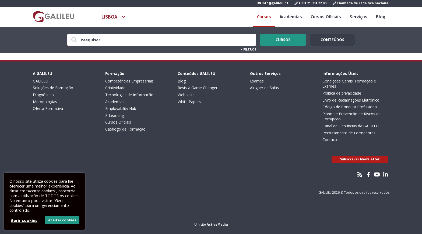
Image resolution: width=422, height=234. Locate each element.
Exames (257, 81)
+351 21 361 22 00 (310, 3)
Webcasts (186, 94)
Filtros (248, 49)
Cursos (264, 16)
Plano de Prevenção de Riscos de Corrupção (351, 116)
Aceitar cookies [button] (62, 220)
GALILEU (40, 81)
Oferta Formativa (48, 108)
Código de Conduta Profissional (350, 106)
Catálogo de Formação (125, 129)
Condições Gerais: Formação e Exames (349, 83)
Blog (380, 16)
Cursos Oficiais (326, 16)
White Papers (189, 101)
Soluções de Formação (53, 87)
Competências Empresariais (129, 81)
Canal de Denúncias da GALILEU (350, 125)
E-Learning (114, 115)
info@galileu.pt (273, 3)
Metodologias (45, 101)
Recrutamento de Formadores (348, 132)
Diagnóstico (43, 94)
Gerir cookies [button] (24, 220)
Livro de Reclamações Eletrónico (350, 100)
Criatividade (115, 87)
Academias (291, 16)
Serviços (358, 16)
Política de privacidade (341, 93)
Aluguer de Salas (264, 87)
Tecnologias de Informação (129, 94)
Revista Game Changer (197, 87)
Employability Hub (120, 108)
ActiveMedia (217, 224)
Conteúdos (332, 38)
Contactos (331, 139)
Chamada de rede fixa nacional (361, 3)
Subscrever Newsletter (360, 159)
